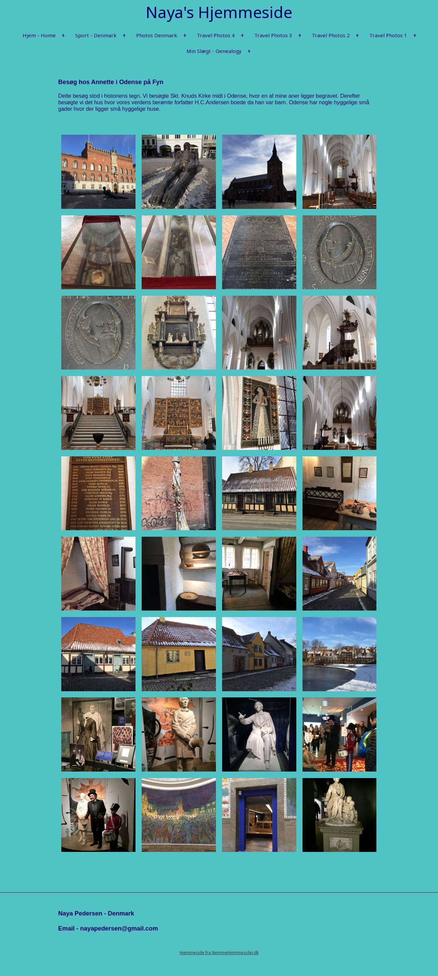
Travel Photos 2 (331, 35)
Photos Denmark (156, 35)
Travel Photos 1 (388, 35)
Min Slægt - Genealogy (214, 51)
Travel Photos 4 (216, 35)
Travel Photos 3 (273, 35)
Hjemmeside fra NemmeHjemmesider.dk (219, 952)
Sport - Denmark (96, 35)
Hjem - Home (39, 35)
